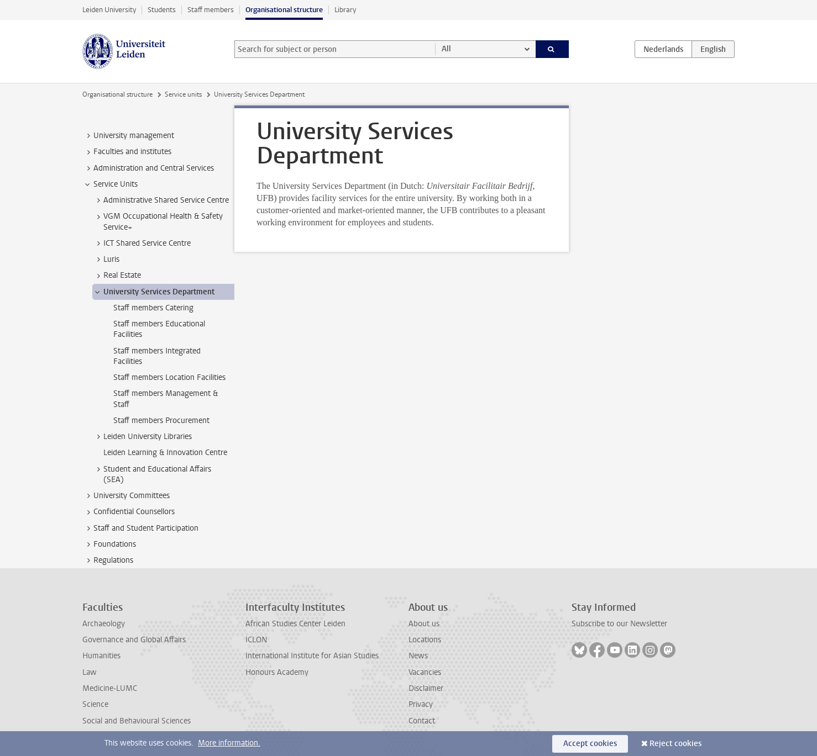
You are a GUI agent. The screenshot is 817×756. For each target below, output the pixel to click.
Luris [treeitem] (106, 259)
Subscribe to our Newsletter (619, 623)
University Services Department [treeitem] (153, 292)
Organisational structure (284, 9)
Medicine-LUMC (109, 688)
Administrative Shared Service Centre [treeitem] (161, 200)
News (418, 656)
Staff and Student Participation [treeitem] (140, 528)
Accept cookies (590, 743)
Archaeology (103, 623)
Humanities (101, 656)
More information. (229, 743)
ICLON (256, 640)
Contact (421, 721)
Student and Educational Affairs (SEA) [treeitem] (152, 474)
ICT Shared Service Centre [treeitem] (142, 243)
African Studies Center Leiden (295, 623)
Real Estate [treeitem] (117, 275)
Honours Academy (276, 672)
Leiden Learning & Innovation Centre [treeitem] (165, 452)
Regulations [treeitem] (108, 560)
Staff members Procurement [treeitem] (161, 420)
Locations (424, 640)
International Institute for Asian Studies (312, 656)
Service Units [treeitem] (110, 184)
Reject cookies (675, 743)
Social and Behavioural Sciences (136, 721)
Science (95, 704)
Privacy (420, 704)
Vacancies (424, 672)
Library (345, 9)
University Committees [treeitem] (126, 495)
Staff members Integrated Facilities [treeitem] (157, 356)
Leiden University (109, 9)
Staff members (210, 9)
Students (162, 9)
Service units (183, 94)
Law (89, 672)
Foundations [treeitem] (109, 544)
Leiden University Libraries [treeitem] (142, 436)
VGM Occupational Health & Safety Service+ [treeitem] (158, 221)
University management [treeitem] (128, 135)
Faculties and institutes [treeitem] (127, 151)
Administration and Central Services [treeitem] (148, 168)
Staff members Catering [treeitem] (153, 308)
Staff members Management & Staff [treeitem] (165, 398)
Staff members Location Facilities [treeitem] (169, 377)
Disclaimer (425, 688)
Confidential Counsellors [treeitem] (129, 511)
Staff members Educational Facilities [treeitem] (159, 329)
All (446, 49)
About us (423, 623)
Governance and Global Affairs (134, 640)
